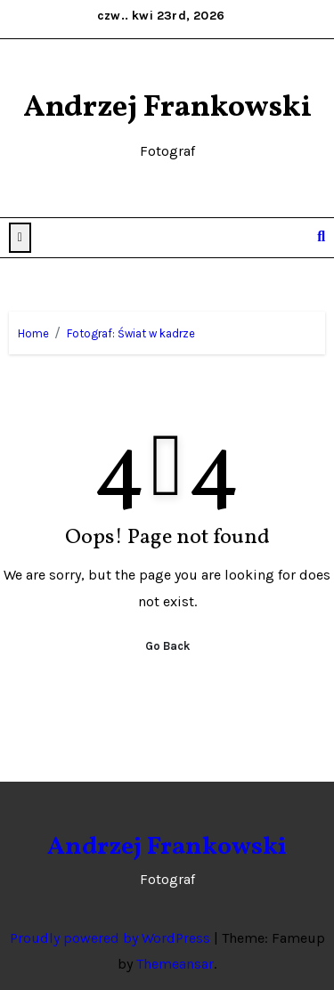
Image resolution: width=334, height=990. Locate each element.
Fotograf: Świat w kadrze (131, 333)
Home (33, 333)
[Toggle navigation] (293, 237)
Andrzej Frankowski (167, 108)
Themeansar (175, 963)
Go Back (167, 646)
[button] (20, 238)
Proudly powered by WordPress (112, 937)
